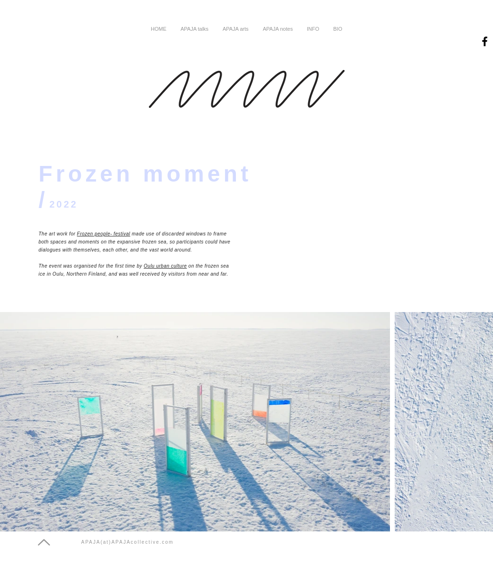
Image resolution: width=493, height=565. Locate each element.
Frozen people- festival (103, 233)
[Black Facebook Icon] (484, 41)
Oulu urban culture (165, 266)
